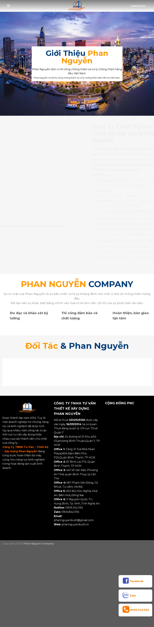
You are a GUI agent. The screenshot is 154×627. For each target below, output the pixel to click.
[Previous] (8, 372)
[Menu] (8, 5)
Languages (139, 6)
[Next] (146, 372)
